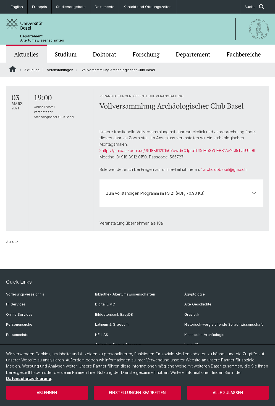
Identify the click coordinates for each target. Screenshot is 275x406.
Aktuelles (26, 54)
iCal (160, 223)
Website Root (12, 69)
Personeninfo (17, 335)
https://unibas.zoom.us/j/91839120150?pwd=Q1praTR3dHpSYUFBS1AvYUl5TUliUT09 (178, 150)
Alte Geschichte (197, 304)
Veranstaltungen (60, 70)
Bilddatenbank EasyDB (114, 314)
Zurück (12, 241)
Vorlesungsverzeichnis (25, 294)
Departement (193, 54)
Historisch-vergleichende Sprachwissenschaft (223, 324)
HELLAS (101, 335)
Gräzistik (191, 314)
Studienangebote (71, 6)
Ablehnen (47, 392)
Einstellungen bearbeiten (137, 392)
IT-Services (16, 304)
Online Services (19, 314)
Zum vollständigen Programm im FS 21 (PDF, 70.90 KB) (181, 193)
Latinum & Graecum (112, 324)
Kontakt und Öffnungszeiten (148, 6)
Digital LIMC (105, 304)
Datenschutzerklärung (28, 378)
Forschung (146, 54)
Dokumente (104, 6)
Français (39, 6)
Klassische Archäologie (204, 335)
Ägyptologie (194, 294)
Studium (66, 54)
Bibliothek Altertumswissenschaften (125, 294)
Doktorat (104, 54)
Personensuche (19, 324)
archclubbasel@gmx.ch (225, 169)
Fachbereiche (244, 54)
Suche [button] (254, 6)
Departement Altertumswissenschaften (42, 38)
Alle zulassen (228, 392)
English (17, 6)
